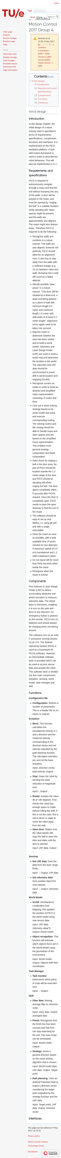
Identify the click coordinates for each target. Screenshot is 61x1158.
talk (51, 44)
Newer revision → (45, 63)
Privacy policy (34, 1136)
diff (40, 53)
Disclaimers (33, 1151)
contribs (41, 47)
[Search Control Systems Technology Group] (53, 16)
